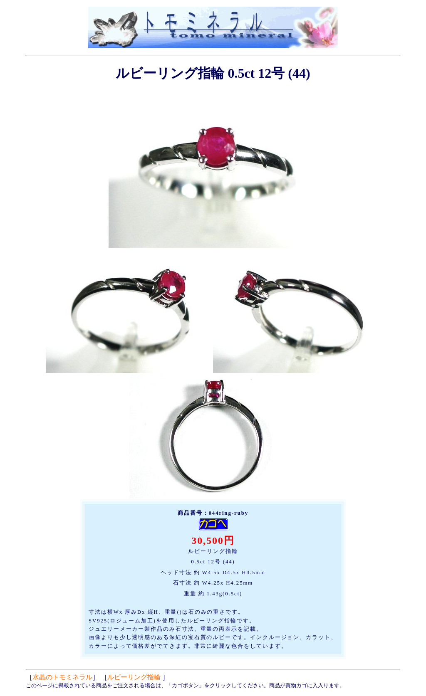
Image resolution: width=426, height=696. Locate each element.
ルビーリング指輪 (134, 677)
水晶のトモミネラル (62, 677)
